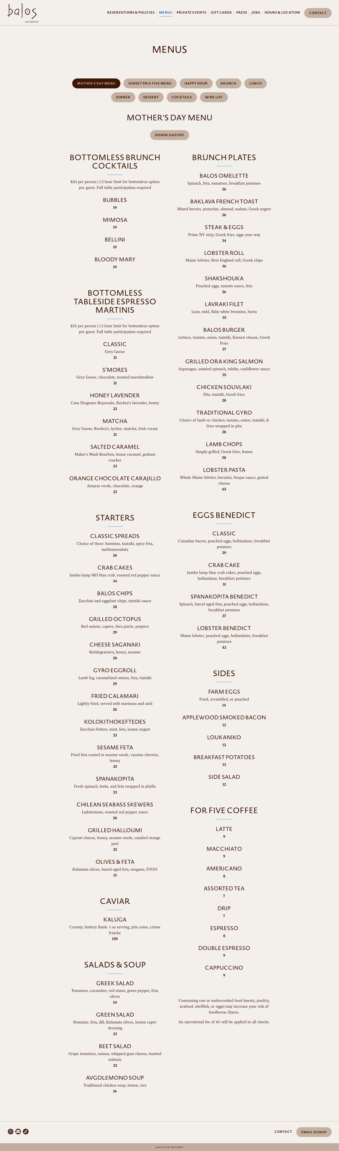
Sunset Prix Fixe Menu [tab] (150, 83)
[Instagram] (10, 1131)
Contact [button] (318, 13)
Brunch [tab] (228, 83)
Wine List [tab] (214, 97)
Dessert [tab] (151, 97)
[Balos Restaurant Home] (22, 12)
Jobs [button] (256, 12)
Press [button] (241, 12)
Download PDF (169, 135)
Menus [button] (165, 12)
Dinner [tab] (123, 97)
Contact (283, 1131)
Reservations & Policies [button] (131, 12)
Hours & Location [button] (282, 12)
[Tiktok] (26, 1131)
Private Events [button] (191, 12)
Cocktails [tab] (182, 97)
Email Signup (314, 1132)
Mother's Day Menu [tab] (96, 83)
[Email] (18, 1131)
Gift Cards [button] (221, 12)
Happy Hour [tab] (196, 83)
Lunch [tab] (255, 83)
